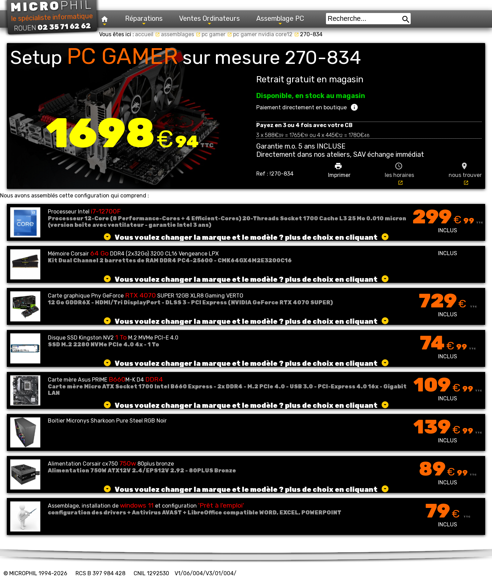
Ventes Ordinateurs (209, 20)
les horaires (399, 173)
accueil (147, 34)
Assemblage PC (280, 20)
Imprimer (339, 170)
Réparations (144, 20)
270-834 (311, 34)
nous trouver (465, 173)
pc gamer (217, 34)
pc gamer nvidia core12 (266, 34)
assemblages (181, 34)
